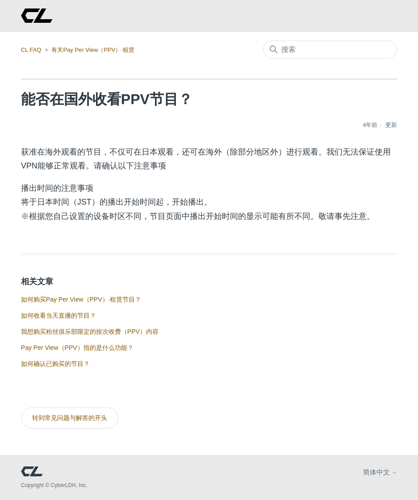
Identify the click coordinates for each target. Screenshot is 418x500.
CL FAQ (31, 49)
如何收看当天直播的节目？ (58, 315)
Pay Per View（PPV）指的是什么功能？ (77, 347)
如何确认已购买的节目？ (55, 363)
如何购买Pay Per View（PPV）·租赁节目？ (81, 299)
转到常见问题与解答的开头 (69, 417)
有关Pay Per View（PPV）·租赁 (92, 49)
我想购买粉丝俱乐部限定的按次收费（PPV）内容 (90, 331)
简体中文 (380, 472)
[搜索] (330, 50)
